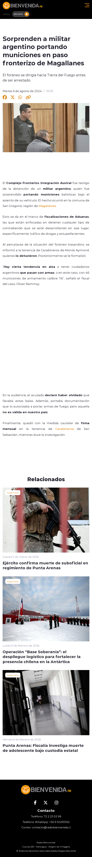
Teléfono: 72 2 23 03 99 (46, 816)
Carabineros (64, 429)
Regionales (13, 492)
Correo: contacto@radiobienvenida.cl (46, 827)
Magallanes (47, 206)
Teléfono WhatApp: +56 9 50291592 (46, 822)
